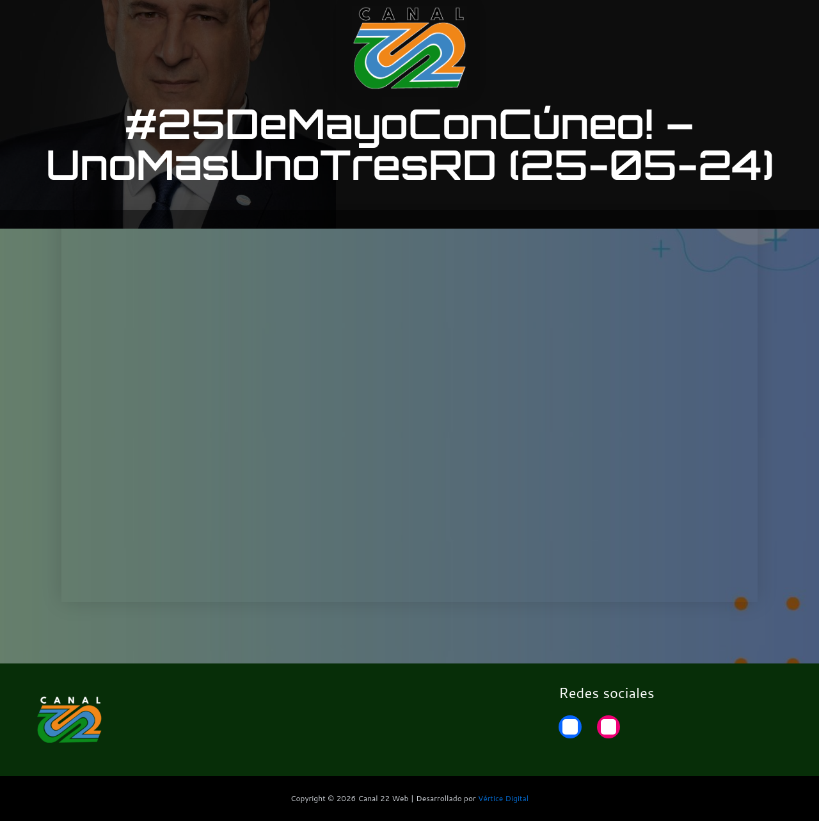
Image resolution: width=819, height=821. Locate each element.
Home (769, 20)
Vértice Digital (503, 798)
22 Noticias (707, 20)
